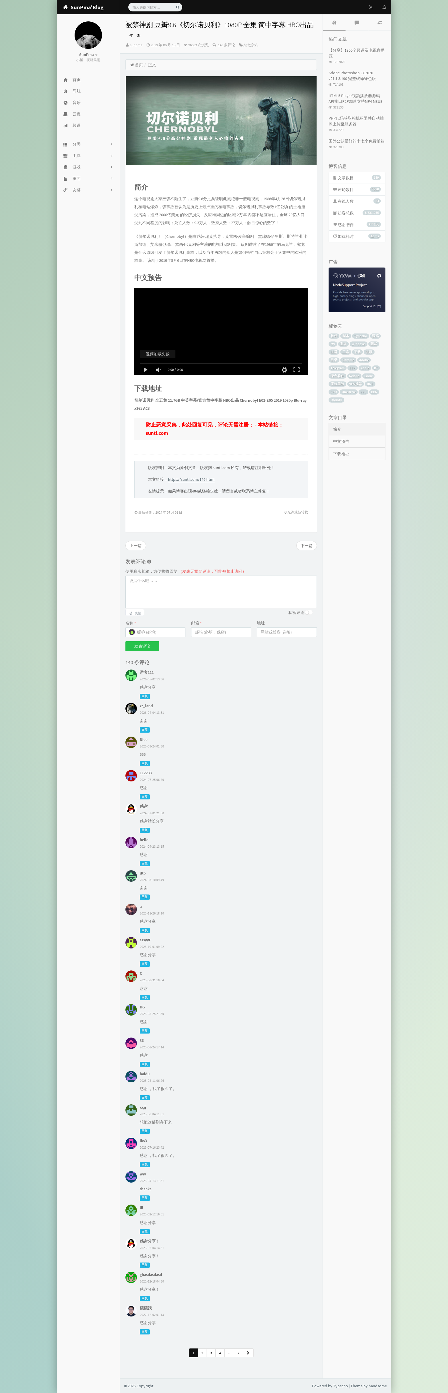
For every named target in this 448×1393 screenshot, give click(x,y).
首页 (136, 64)
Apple (365, 368)
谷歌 (369, 352)
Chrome (348, 360)
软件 (334, 336)
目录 (334, 360)
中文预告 (341, 441)
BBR (374, 392)
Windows (358, 344)
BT (376, 368)
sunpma (136, 45)
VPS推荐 (355, 384)
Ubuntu (336, 400)
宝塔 (343, 344)
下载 (357, 352)
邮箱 (196, 623)
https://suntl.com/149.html (191, 479)
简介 (337, 429)
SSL (363, 392)
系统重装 (337, 384)
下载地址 (341, 453)
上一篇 (136, 545)
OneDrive (349, 392)
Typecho (360, 336)
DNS (370, 384)
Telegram (338, 368)
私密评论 (296, 612)
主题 (334, 352)
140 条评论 (226, 45)
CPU (334, 392)
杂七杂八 (250, 45)
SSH (352, 368)
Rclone (354, 376)
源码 (375, 336)
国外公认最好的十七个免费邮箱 (357, 141)
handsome (378, 1385)
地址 (261, 623)
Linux (368, 376)
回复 (144, 696)
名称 (130, 623)
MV (333, 344)
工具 (345, 352)
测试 (373, 344)
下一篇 (307, 545)
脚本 (345, 336)
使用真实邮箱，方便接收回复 (185, 571)
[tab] (334, 22)
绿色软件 (337, 376)
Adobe (364, 360)
